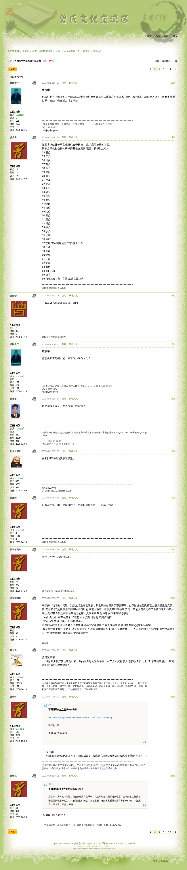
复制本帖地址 (16, 77)
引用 (64, 83)
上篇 (157, 61)
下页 (169, 69)
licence (105, 846)
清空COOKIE (93, 843)
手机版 (105, 843)
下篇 (175, 61)
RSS (112, 843)
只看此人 (73, 83)
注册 (12, 4)
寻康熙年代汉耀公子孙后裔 (27, 61)
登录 (19, 4)
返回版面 (166, 61)
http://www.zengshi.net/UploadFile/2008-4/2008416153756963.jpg (80, 717)
